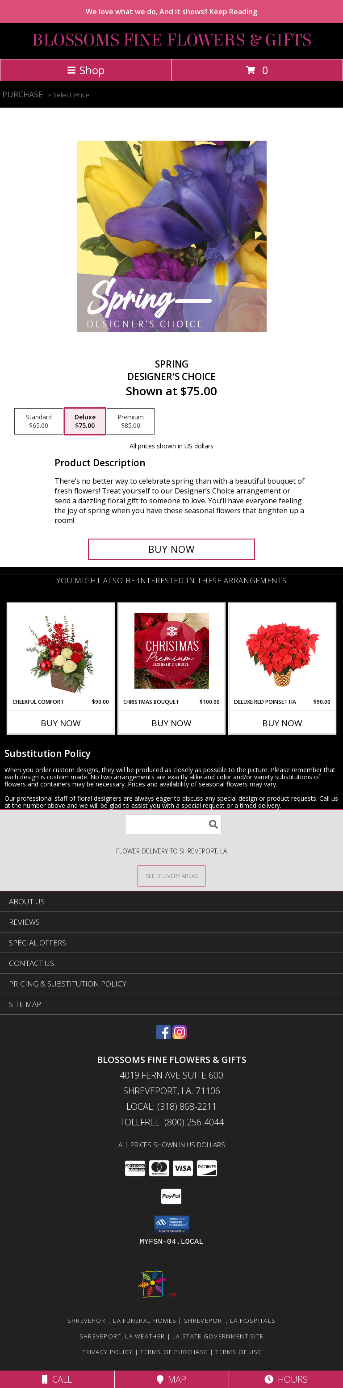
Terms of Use (238, 1352)
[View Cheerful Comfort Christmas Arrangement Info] (61, 651)
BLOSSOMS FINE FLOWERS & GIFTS (171, 40)
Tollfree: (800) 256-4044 (172, 1122)
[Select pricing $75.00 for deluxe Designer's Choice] (85, 422)
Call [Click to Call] (57, 1379)
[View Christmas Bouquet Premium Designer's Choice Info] (171, 650)
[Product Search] (173, 824)
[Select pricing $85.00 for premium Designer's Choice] (130, 422)
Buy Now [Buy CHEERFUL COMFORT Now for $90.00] (61, 723)
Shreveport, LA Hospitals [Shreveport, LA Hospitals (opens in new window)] (230, 1321)
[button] (172, 1224)
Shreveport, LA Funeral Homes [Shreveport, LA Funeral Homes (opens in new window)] (121, 1321)
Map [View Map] (171, 1379)
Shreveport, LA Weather (122, 1336)
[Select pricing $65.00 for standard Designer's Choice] (39, 422)
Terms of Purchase (174, 1352)
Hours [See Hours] (286, 1379)
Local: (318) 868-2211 (171, 1106)
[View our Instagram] (179, 1036)
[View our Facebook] (163, 1036)
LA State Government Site (218, 1336)
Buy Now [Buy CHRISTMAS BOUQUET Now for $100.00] (171, 723)
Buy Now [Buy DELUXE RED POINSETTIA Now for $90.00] (282, 723)
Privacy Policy (107, 1352)
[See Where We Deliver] (171, 875)
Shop (86, 70)
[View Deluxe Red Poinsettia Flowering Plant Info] (282, 651)
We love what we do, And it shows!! (171, 12)
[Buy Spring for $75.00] (171, 549)
